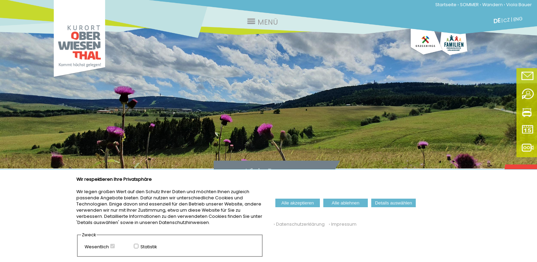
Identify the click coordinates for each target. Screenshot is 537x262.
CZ (506, 20)
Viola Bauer (519, 5)
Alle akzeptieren (298, 202)
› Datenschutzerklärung (299, 224)
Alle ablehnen (346, 202)
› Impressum (341, 224)
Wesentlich (97, 247)
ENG (518, 19)
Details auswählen (393, 202)
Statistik (148, 247)
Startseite (446, 5)
